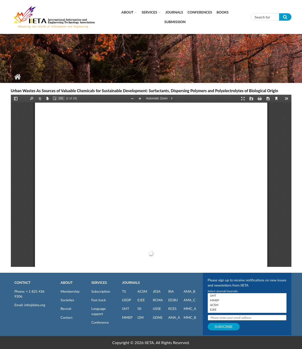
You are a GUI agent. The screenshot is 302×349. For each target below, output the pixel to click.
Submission (175, 22)
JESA (156, 291)
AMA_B (189, 291)
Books (223, 12)
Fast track (98, 300)
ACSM (142, 291)
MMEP (127, 317)
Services (149, 12)
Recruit (66, 308)
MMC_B (190, 317)
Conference (100, 322)
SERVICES (99, 282)
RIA (171, 291)
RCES (172, 308)
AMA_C (189, 300)
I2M (141, 317)
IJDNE (157, 317)
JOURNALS (131, 282)
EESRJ (173, 300)
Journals (174, 12)
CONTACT (23, 282)
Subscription (100, 291)
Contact (67, 317)
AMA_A (174, 317)
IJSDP (126, 300)
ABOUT (67, 282)
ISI (139, 308)
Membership (70, 291)
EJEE (141, 300)
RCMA (158, 300)
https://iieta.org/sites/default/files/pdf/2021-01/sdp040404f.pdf (151, 181)
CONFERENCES (200, 12)
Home (17, 77)
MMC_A (190, 308)
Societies (67, 300)
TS (124, 291)
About (127, 12)
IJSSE (157, 308)
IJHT (125, 308)
